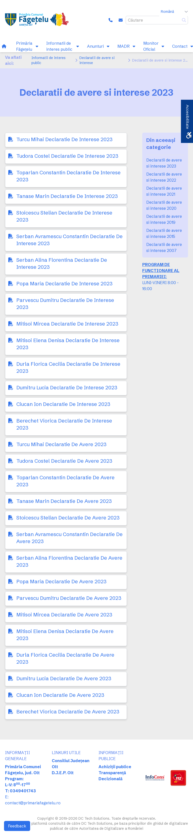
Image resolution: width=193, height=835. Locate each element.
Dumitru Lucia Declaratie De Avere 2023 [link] (63, 678)
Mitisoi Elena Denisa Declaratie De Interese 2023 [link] (68, 343)
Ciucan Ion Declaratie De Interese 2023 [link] (63, 404)
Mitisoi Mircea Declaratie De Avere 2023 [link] (64, 614)
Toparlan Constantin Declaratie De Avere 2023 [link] (65, 481)
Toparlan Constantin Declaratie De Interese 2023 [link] (68, 176)
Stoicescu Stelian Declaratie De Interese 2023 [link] (64, 216)
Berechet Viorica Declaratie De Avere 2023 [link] (67, 711)
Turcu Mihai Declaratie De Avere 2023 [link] (61, 444)
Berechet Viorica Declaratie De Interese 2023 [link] (64, 424)
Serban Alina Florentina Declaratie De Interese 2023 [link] (61, 263)
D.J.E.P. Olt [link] (63, 772)
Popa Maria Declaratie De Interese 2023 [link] (64, 283)
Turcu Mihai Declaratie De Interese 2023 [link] (64, 139)
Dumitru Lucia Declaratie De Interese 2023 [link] (66, 387)
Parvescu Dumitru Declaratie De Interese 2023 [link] (65, 303)
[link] (38, 20)
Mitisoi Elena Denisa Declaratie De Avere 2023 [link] (65, 634)
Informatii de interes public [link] (48, 60)
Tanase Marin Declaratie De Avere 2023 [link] (64, 501)
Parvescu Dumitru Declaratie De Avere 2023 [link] (68, 598)
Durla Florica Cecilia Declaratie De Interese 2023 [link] (68, 367)
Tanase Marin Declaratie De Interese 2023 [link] (67, 196)
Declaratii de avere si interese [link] (97, 60)
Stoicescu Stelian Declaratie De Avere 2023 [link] (68, 517)
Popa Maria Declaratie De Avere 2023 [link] (61, 581)
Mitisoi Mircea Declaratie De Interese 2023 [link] (67, 324)
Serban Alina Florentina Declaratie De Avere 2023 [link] (69, 561)
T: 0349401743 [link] (20, 790)
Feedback (17, 825)
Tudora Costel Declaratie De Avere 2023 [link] (64, 461)
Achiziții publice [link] (115, 766)
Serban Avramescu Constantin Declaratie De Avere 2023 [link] (69, 537)
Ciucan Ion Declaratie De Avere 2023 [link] (60, 695)
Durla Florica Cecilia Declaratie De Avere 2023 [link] (65, 658)
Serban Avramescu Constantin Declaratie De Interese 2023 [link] (69, 239)
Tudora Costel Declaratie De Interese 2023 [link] (67, 156)
